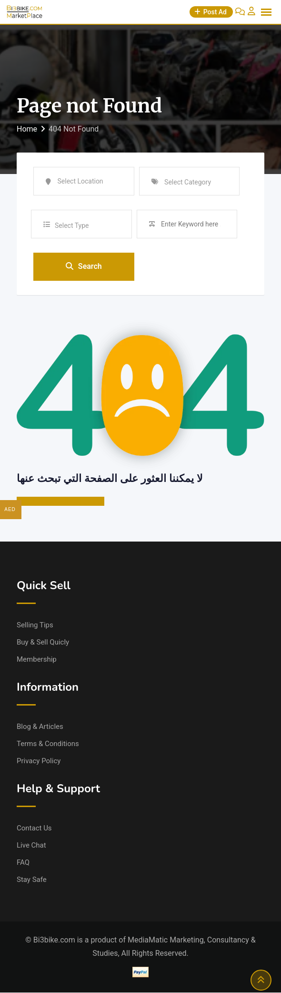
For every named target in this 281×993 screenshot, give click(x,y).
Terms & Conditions (48, 744)
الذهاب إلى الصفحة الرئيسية (60, 501)
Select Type (72, 225)
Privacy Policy (38, 761)
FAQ (23, 863)
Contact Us (34, 828)
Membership (37, 659)
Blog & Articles (40, 727)
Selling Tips (35, 625)
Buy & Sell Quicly (43, 642)
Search (84, 266)
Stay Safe (32, 880)
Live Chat (31, 845)
